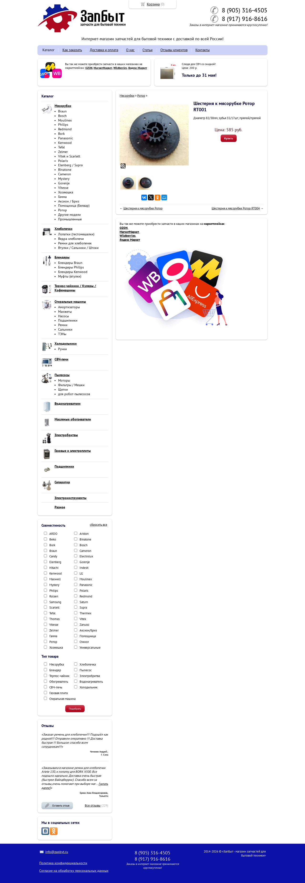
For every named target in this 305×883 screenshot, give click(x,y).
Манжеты (65, 311)
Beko (52, 539)
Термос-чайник (59, 676)
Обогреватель (58, 682)
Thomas (54, 619)
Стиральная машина (62, 699)
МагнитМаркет (103, 68)
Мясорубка (56, 664)
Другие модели (69, 214)
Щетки (63, 389)
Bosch (62, 116)
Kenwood (65, 143)
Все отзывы (93, 805)
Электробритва (90, 676)
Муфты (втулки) (69, 276)
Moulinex (65, 120)
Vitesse (63, 188)
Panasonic (65, 138)
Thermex (86, 613)
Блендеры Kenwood (72, 272)
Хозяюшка (65, 192)
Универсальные (90, 648)
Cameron (64, 174)
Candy (53, 556)
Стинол (84, 642)
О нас (130, 50)
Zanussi (84, 625)
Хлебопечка (88, 664)
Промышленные (70, 219)
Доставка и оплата (104, 50)
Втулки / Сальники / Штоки (78, 248)
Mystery (64, 179)
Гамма (62, 197)
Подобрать (75, 708)
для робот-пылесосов (74, 394)
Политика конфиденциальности (63, 863)
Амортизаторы (69, 307)
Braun (62, 111)
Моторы (64, 380)
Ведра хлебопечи (71, 239)
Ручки (62, 349)
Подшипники (67, 320)
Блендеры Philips (71, 267)
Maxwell (55, 579)
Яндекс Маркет (137, 68)
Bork (61, 133)
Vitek (83, 619)
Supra (83, 607)
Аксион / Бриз (68, 201)
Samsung (55, 602)
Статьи (147, 50)
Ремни (62, 325)
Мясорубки (127, 96)
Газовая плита (58, 693)
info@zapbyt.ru (56, 852)
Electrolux (86, 556)
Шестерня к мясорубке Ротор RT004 (236, 208)
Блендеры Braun (70, 263)
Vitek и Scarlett (69, 156)
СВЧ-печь (55, 687)
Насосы (63, 316)
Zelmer (63, 152)
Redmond (65, 129)
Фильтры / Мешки (71, 385)
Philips (63, 124)
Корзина (153, 4)
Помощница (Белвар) (74, 205)
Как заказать (72, 50)
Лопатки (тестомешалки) (76, 234)
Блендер (55, 670)
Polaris (63, 161)
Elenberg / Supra (70, 165)
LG (81, 573)
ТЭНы (62, 334)
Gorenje (64, 183)
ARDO (53, 534)
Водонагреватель (91, 682)
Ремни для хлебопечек (75, 243)
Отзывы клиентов (174, 50)
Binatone (64, 169)
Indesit (84, 568)
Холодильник (88, 687)
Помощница (88, 636)
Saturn (84, 602)
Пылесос (86, 670)
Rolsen (53, 596)
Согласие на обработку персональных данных (73, 870)
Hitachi (53, 568)
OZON (88, 68)
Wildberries (120, 68)
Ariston (84, 534)
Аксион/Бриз (88, 630)
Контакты (202, 50)
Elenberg (55, 562)
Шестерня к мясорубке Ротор (143, 208)
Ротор (62, 210)
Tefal (61, 147)
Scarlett (54, 607)
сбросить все (98, 525)
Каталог (48, 50)
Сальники (65, 329)
